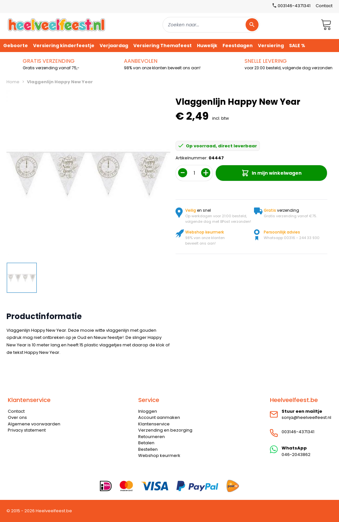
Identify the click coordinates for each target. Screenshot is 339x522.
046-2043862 (296, 454)
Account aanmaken (159, 417)
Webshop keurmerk (159, 455)
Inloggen (147, 411)
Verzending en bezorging (165, 430)
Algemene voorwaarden (34, 424)
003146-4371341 (298, 432)
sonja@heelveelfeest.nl (306, 417)
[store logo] (56, 24)
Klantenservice (154, 424)
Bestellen (148, 449)
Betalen (146, 443)
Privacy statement (27, 430)
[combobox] (211, 25)
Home (12, 82)
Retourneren (151, 437)
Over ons (17, 417)
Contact (324, 6)
